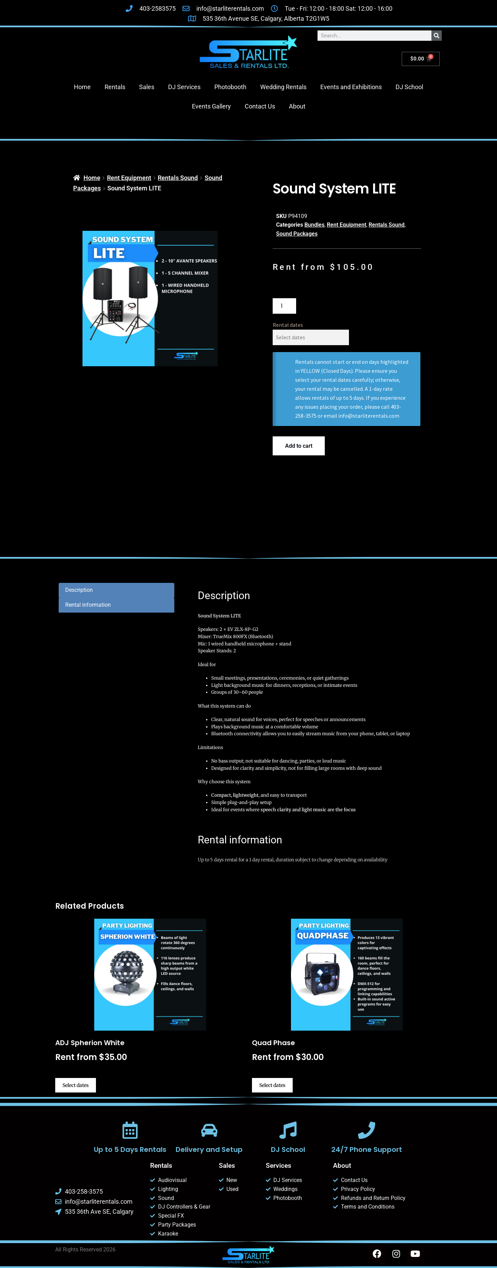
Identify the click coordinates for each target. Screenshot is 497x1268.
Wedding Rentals (283, 87)
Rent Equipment (129, 177)
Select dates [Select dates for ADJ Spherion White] (75, 1085)
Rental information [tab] (88, 605)
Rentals (115, 87)
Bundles (314, 224)
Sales (146, 87)
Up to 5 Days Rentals (130, 1149)
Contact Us (260, 106)
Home (82, 87)
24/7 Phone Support (366, 1149)
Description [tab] (79, 590)
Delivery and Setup (209, 1149)
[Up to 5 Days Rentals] (130, 1130)
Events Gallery (211, 106)
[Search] (436, 35)
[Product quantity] (284, 306)
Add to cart (298, 446)
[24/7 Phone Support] (366, 1130)
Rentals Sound (178, 177)
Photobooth (230, 87)
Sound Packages (297, 233)
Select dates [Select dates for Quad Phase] (272, 1085)
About (297, 106)
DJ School (409, 87)
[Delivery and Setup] (209, 1130)
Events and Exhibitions (351, 87)
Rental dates (288, 324)
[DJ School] (287, 1130)
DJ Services (184, 87)
